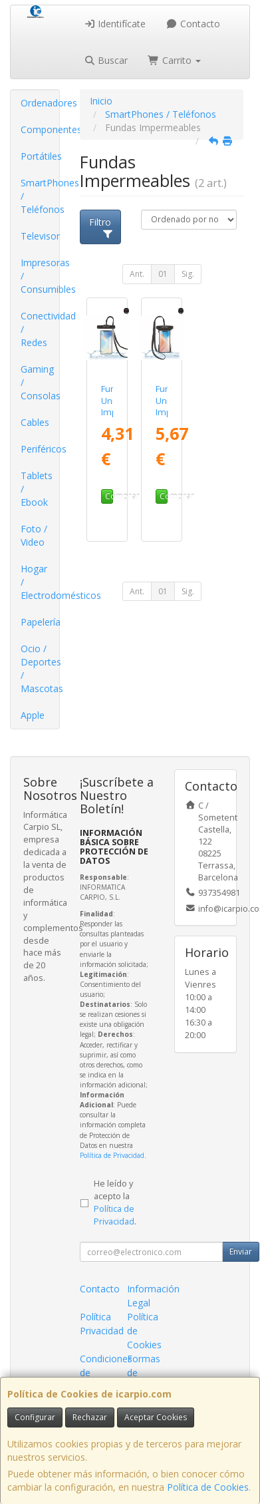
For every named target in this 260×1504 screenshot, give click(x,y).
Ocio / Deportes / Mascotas (40, 668)
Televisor (40, 236)
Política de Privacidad (112, 1155)
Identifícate (115, 23)
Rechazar (89, 1417)
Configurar (35, 1417)
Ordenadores (40, 102)
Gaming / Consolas (40, 382)
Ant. (137, 274)
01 (163, 274)
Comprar (109, 496)
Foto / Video (34, 535)
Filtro (101, 227)
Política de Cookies (208, 1487)
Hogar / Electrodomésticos (40, 582)
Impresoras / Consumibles (40, 275)
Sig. (188, 274)
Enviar (240, 1251)
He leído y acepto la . (115, 1202)
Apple (33, 715)
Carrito (174, 60)
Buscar (106, 60)
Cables (35, 422)
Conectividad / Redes (40, 329)
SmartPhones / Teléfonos (40, 196)
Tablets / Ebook (37, 488)
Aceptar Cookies (155, 1417)
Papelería (40, 622)
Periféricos (40, 449)
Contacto (193, 23)
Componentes (40, 129)
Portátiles (40, 156)
